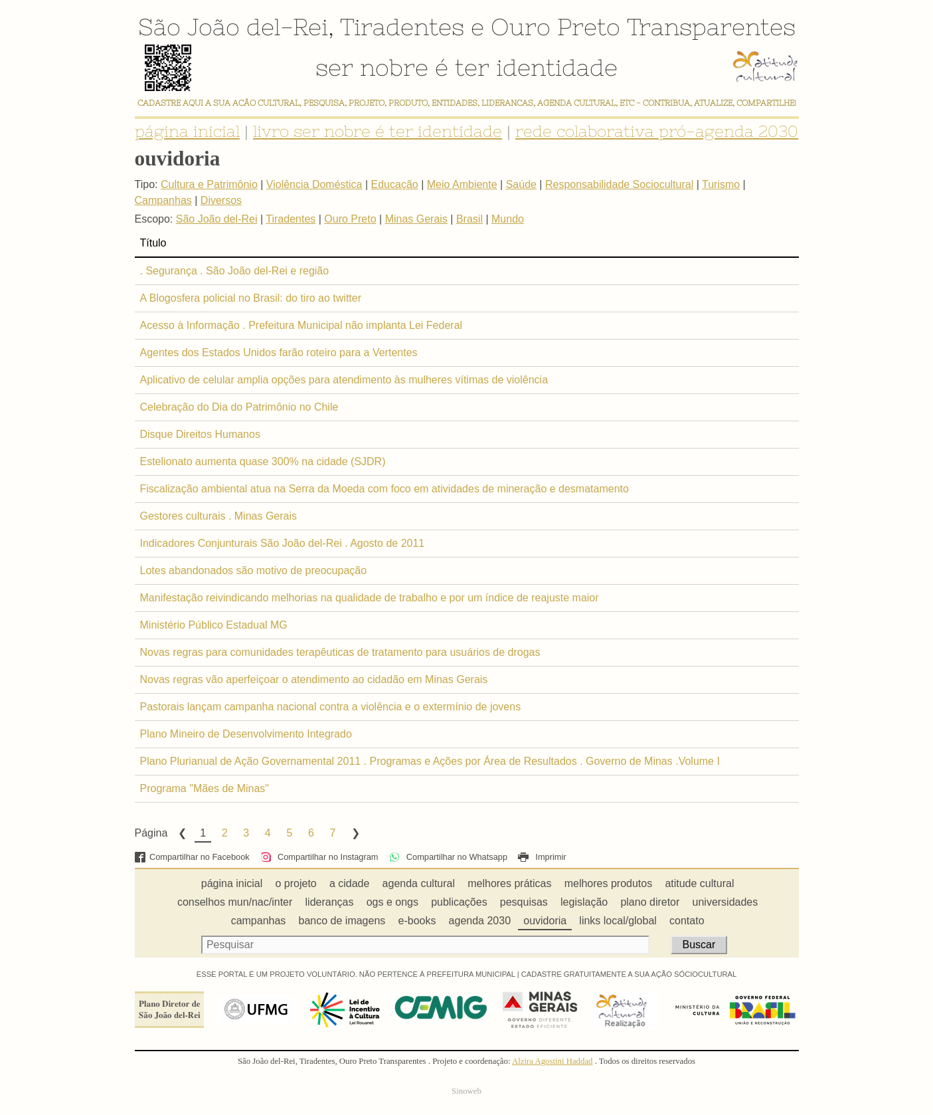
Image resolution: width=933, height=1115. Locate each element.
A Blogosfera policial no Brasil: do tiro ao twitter (251, 298)
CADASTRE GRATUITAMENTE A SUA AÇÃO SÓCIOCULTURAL (629, 974)
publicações (459, 902)
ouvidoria (544, 920)
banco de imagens (342, 920)
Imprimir (542, 857)
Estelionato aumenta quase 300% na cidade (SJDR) (263, 461)
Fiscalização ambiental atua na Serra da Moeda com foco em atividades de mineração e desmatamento (384, 488)
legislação (584, 902)
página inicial (187, 131)
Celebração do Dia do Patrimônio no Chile (239, 407)
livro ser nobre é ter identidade (377, 131)
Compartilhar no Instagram (319, 857)
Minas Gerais (416, 219)
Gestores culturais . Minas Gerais (218, 516)
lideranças (329, 902)
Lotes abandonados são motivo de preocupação (253, 570)
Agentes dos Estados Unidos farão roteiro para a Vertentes (279, 352)
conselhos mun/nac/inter (234, 902)
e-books (417, 920)
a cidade (349, 883)
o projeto (295, 883)
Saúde (521, 184)
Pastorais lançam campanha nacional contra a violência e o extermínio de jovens (330, 706)
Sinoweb (466, 1091)
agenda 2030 (480, 920)
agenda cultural (418, 883)
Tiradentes (402, 26)
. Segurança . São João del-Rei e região (234, 270)
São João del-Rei (233, 26)
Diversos (221, 200)
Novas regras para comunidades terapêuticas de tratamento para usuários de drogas (340, 652)
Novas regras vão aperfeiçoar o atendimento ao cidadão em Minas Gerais (314, 679)
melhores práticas (509, 883)
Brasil (469, 219)
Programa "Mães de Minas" (205, 788)
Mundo (507, 219)
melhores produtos (608, 883)
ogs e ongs (392, 902)
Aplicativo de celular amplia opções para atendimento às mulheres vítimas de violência (344, 379)
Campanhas (163, 200)
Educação (394, 184)
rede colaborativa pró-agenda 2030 (656, 131)
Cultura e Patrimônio (209, 184)
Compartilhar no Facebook (192, 857)
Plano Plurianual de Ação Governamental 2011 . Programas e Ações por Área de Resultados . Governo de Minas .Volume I (430, 761)
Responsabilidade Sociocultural (619, 184)
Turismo (721, 184)
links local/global (618, 920)
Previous (181, 833)
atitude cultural (699, 883)
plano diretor (649, 902)
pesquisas (524, 902)
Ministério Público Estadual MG (214, 625)
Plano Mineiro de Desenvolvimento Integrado (246, 734)
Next (354, 833)
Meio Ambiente (462, 184)
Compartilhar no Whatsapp (448, 857)
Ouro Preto (555, 26)
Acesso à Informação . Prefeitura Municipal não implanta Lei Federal (301, 325)
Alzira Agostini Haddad (552, 1061)
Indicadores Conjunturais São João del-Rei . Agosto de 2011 (282, 543)
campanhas (258, 920)
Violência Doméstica (314, 184)
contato (686, 920)
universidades (725, 902)
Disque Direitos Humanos (200, 434)
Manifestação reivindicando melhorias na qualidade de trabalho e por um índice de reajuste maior (369, 597)
